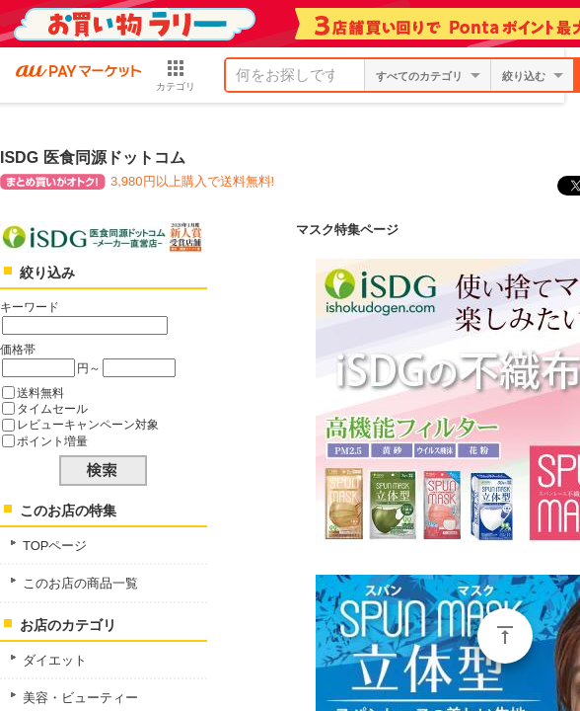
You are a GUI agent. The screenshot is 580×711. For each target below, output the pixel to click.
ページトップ (505, 636)
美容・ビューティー (80, 697)
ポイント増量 (52, 440)
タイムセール (52, 408)
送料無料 (40, 392)
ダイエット (55, 660)
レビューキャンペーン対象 (88, 424)
